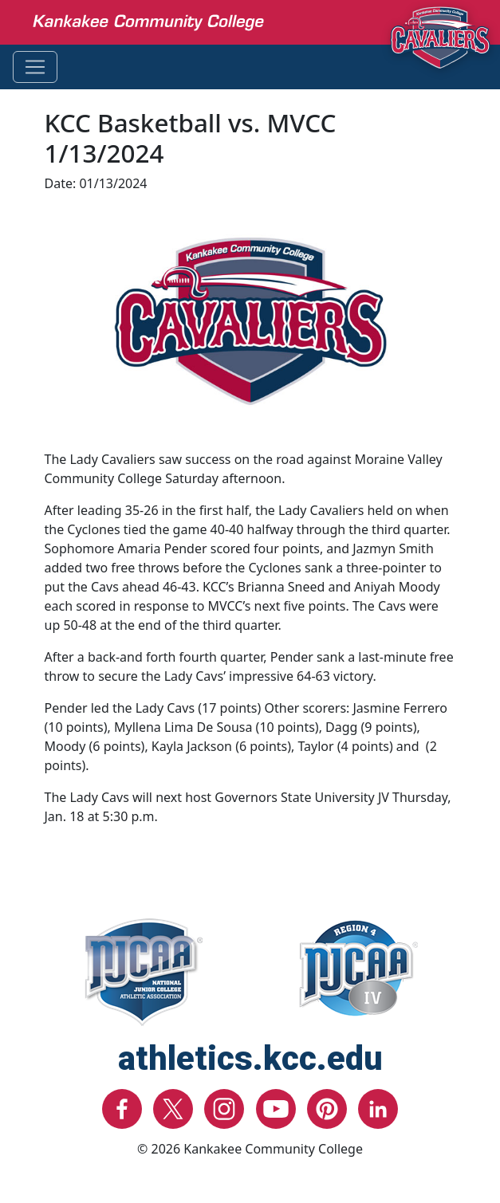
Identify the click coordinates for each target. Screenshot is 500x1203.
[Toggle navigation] (35, 67)
